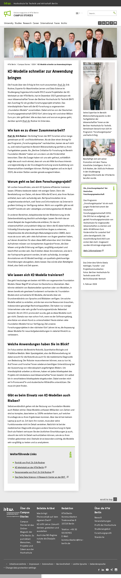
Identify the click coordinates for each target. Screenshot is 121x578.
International (46, 23)
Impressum (34, 563)
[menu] (109, 23)
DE (77, 13)
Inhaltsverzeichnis (17, 563)
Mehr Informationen (92, 250)
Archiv (64, 23)
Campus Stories (24, 64)
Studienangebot (102, 528)
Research (27, 23)
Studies (18, 23)
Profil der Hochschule (105, 525)
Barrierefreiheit (63, 563)
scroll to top (108, 499)
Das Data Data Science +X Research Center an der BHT (40, 477)
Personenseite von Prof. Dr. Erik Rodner (33, 472)
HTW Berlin (12, 64)
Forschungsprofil (103, 533)
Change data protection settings (21, 567)
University (8, 23)
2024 (34, 64)
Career (36, 23)
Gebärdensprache (98, 563)
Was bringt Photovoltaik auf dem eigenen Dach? (47, 517)
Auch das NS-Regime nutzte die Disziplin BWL (47, 538)
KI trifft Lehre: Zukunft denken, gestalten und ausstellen (48, 528)
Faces (57, 23)
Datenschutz (47, 563)
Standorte (99, 537)
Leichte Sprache (80, 563)
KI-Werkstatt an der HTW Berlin (29, 467)
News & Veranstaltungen (103, 519)
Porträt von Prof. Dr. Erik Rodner (30, 462)
